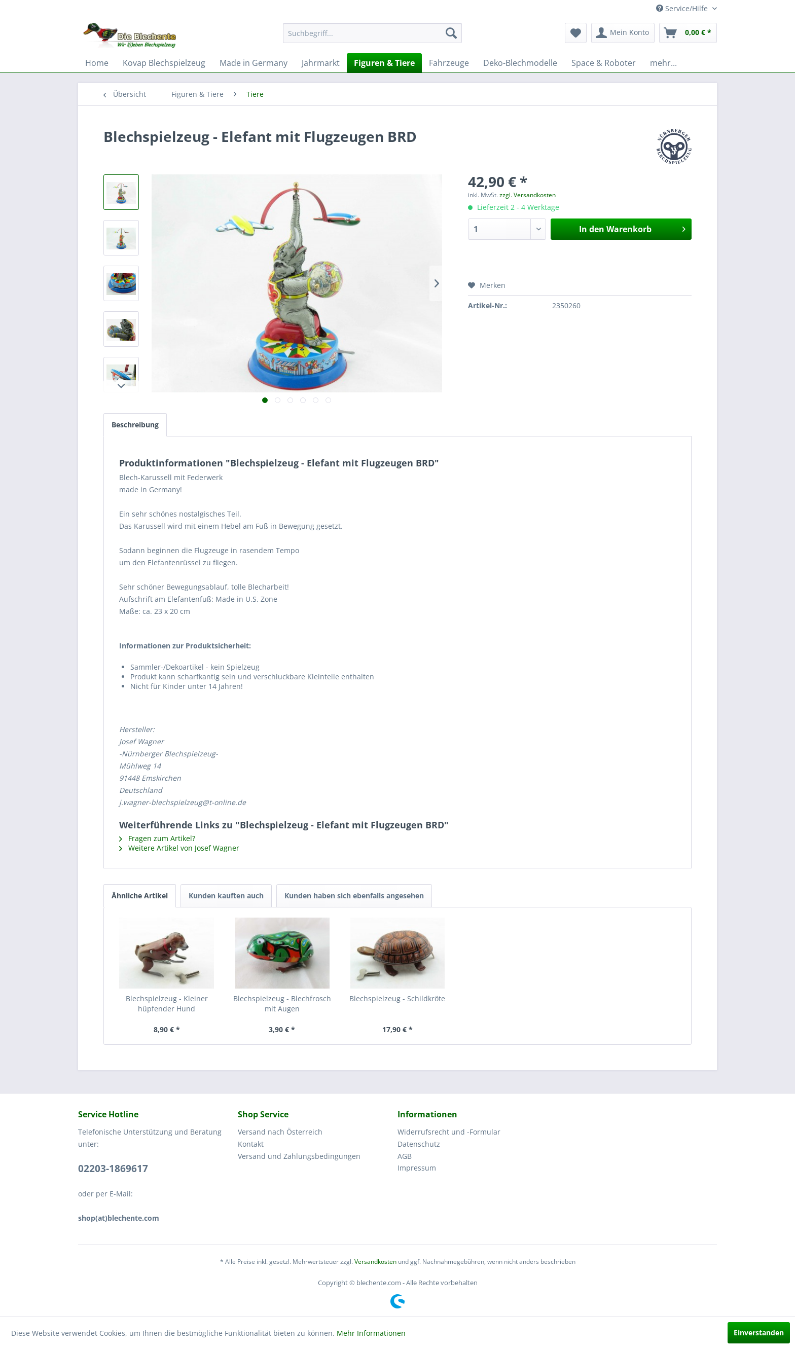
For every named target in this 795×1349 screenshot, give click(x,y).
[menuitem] (372, 33)
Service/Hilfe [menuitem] (683, 8)
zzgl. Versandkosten (527, 195)
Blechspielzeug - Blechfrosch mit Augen (282, 1003)
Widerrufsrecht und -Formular (448, 1132)
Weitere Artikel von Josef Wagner (179, 848)
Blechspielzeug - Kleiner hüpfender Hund (167, 1003)
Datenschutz (418, 1144)
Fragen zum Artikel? (157, 838)
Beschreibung (135, 424)
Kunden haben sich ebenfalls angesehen (354, 895)
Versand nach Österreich (280, 1132)
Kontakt (251, 1144)
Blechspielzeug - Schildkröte (397, 998)
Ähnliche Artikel (140, 895)
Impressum (416, 1168)
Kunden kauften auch (226, 895)
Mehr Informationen (371, 1333)
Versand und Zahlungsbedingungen (299, 1156)
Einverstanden (759, 1332)
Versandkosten (375, 1261)
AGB (404, 1156)
